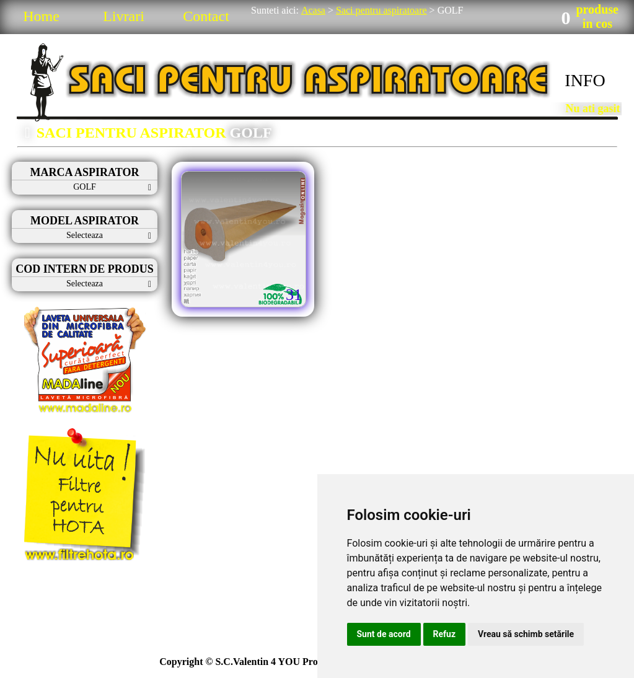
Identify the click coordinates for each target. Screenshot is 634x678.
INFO (585, 80)
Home (41, 16)
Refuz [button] (444, 634)
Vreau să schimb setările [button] (526, 634)
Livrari (123, 16)
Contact (206, 16)
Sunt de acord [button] (384, 634)
